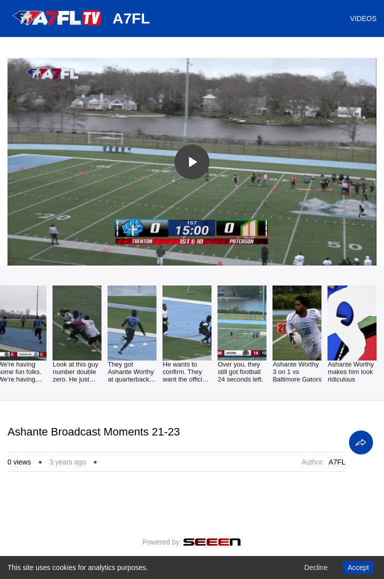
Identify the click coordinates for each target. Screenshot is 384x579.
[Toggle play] (192, 162)
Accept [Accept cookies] (358, 568)
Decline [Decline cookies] (316, 568)
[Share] (361, 442)
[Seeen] (212, 542)
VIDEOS (363, 18)
